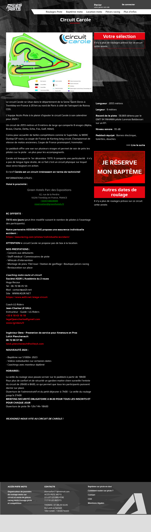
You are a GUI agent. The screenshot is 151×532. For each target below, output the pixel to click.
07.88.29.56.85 (61, 505)
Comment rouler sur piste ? (100, 490)
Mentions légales (96, 503)
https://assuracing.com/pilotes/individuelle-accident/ (38, 236)
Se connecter (128, 4)
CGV (90, 499)
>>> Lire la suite (135, 145)
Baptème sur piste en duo (100, 486)
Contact (91, 495)
